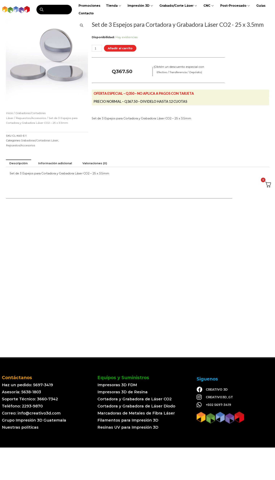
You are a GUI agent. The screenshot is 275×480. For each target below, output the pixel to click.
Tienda (114, 5)
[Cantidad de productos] (97, 48)
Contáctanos (17, 377)
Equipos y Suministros (123, 377)
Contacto (86, 13)
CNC (209, 5)
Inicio (9, 113)
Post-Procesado (235, 5)
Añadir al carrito (120, 48)
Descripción (18, 163)
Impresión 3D (141, 5)
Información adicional (55, 163)
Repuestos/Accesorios (31, 118)
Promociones (89, 5)
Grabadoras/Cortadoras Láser (39, 140)
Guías (260, 5)
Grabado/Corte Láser (178, 5)
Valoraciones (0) (94, 163)
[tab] (18, 163)
